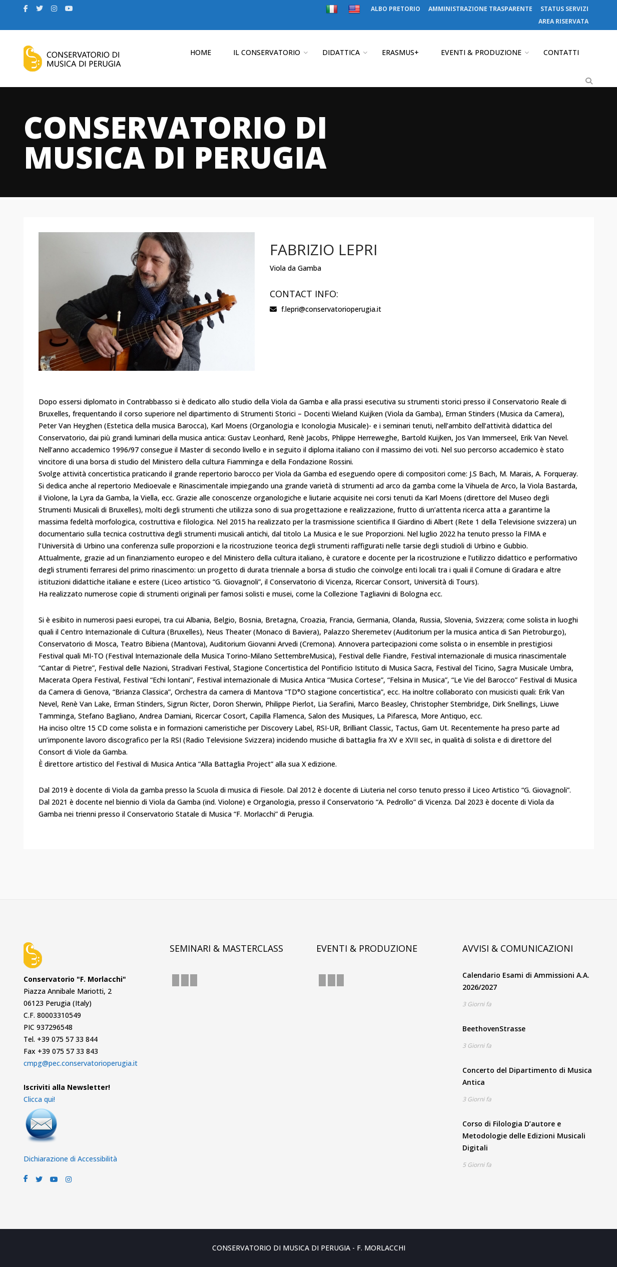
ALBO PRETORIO (395, 9)
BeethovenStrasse (493, 1028)
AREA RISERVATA (563, 21)
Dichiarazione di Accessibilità (70, 1158)
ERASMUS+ (400, 52)
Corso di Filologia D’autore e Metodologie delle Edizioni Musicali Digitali (523, 1135)
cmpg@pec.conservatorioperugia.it (81, 1063)
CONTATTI (561, 52)
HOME (200, 52)
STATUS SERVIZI (564, 9)
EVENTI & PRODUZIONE (481, 52)
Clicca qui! (39, 1099)
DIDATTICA (341, 52)
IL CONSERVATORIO (266, 52)
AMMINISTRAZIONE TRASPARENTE (480, 9)
